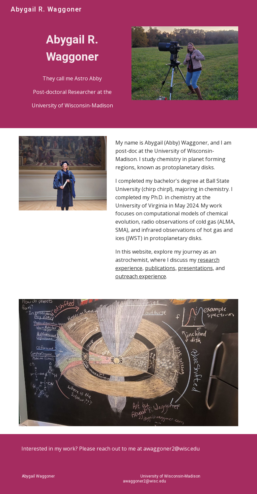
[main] (72, 48)
